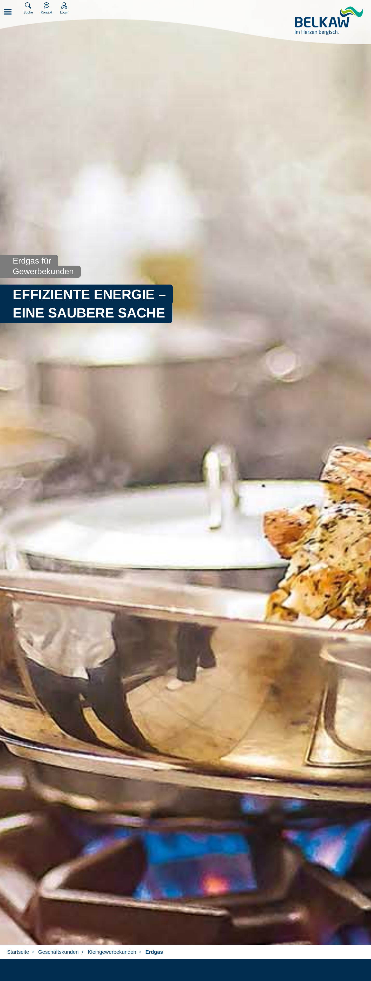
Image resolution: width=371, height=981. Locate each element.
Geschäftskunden (58, 952)
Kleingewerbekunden (112, 952)
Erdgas (154, 952)
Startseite (18, 952)
